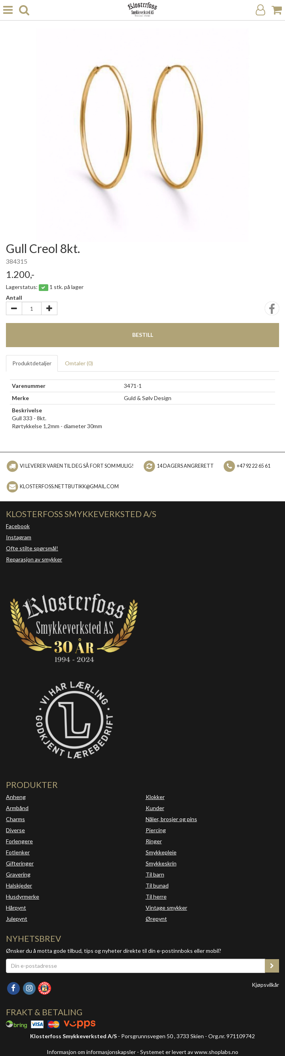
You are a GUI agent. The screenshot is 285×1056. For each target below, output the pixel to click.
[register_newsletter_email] (272, 966)
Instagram (18, 537)
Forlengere (19, 841)
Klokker (155, 796)
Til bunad (157, 885)
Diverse (15, 830)
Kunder (155, 808)
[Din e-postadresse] (135, 966)
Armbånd (17, 808)
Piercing (156, 830)
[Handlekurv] (276, 10)
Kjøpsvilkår (265, 984)
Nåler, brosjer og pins (171, 819)
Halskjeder (19, 885)
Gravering (18, 874)
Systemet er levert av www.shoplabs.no (189, 1051)
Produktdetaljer (31, 363)
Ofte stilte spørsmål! (32, 548)
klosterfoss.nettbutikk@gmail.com (69, 486)
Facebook (18, 526)
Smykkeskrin (161, 863)
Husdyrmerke (22, 896)
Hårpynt (16, 907)
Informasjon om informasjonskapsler (91, 1051)
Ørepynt (156, 918)
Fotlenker (18, 852)
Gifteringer (20, 863)
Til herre (156, 896)
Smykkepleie (161, 852)
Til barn (155, 874)
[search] (24, 10)
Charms (15, 819)
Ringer (154, 841)
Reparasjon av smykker (34, 559)
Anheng (16, 796)
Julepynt (16, 918)
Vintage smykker (166, 907)
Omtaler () (79, 363)
